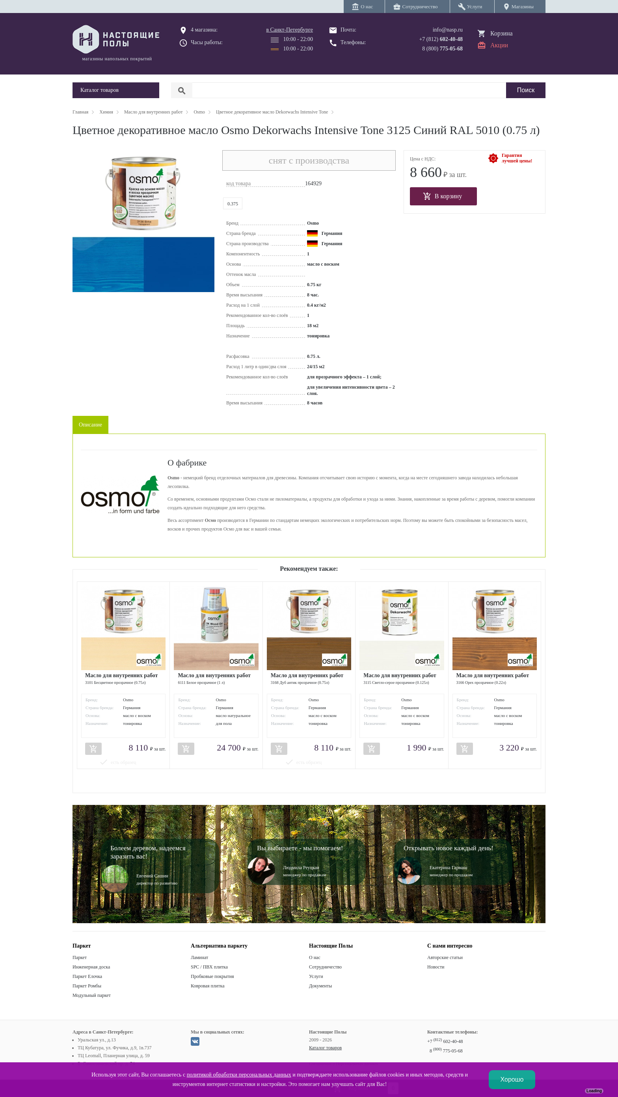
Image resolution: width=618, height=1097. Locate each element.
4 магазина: (204, 30)
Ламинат (199, 957)
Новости (436, 967)
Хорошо (512, 1079)
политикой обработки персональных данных (239, 1075)
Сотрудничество (325, 967)
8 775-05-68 (446, 1051)
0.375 (232, 204)
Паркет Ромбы (87, 986)
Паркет (80, 957)
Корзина (501, 33)
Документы (320, 986)
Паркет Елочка (87, 976)
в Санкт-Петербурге (289, 30)
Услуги (316, 976)
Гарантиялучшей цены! (517, 158)
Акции (499, 45)
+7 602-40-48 (445, 1041)
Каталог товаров (325, 1047)
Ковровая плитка (207, 986)
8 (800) (442, 49)
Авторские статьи (445, 957)
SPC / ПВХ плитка (209, 967)
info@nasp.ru (448, 30)
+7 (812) (441, 39)
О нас (314, 957)
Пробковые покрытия (212, 976)
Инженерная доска (91, 967)
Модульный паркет (92, 995)
